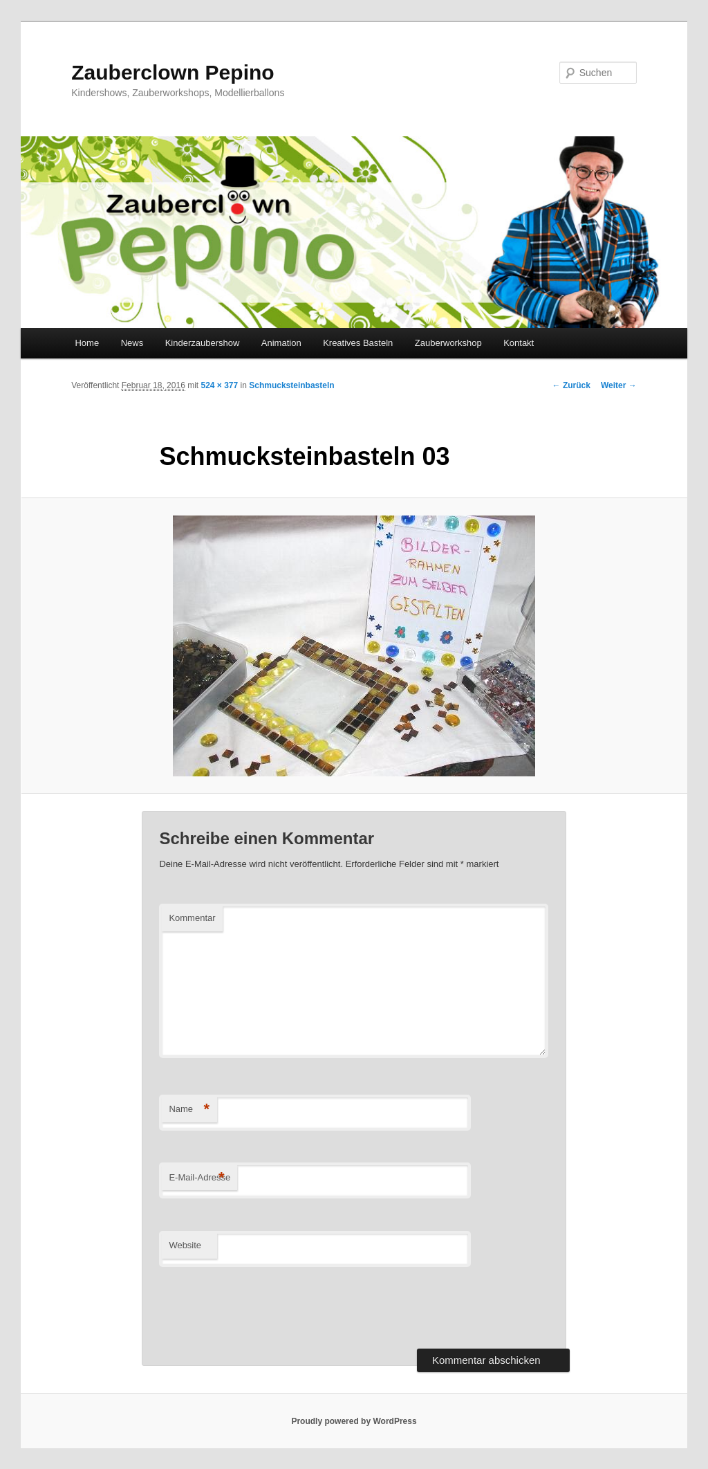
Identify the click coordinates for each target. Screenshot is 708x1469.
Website (185, 1245)
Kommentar (192, 918)
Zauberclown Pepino (172, 72)
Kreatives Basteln (358, 343)
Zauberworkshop (448, 343)
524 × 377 (219, 385)
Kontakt (518, 343)
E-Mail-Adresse (199, 1178)
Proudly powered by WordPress (353, 1421)
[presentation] (264, 1308)
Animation (281, 343)
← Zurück (571, 385)
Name (189, 1110)
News (132, 343)
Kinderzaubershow (202, 343)
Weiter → (619, 385)
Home (87, 343)
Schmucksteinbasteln (291, 385)
